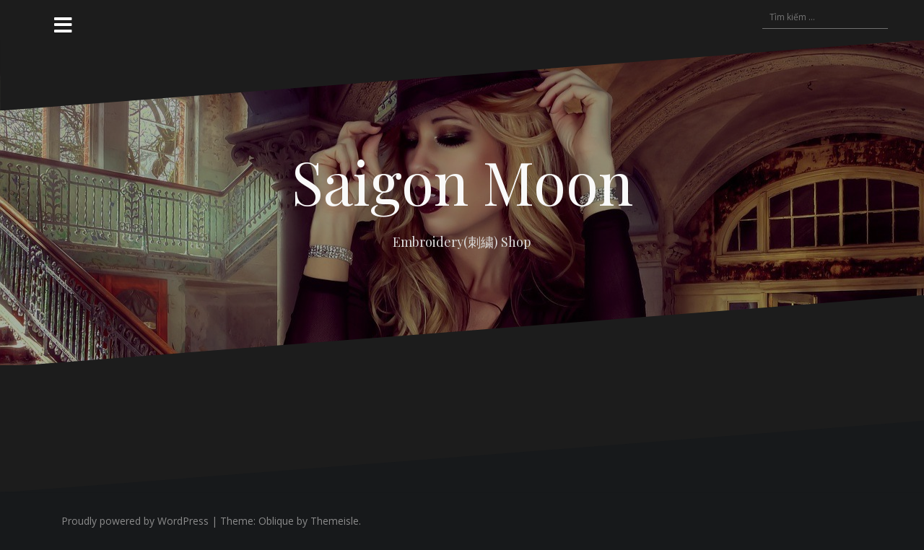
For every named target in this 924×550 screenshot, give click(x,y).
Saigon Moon (462, 181)
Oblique (276, 521)
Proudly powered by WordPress (135, 521)
